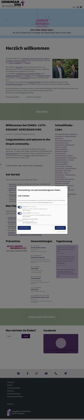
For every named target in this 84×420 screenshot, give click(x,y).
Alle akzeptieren (60, 228)
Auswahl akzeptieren (24, 228)
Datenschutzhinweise (44, 202)
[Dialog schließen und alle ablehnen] (66, 187)
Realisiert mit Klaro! (61, 231)
